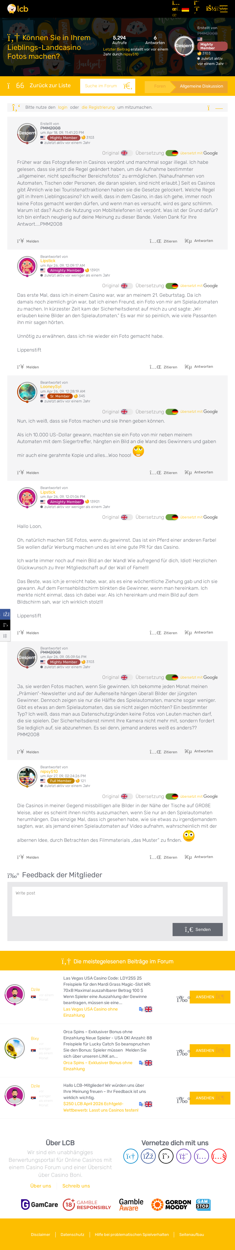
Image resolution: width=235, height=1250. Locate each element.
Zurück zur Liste (39, 85)
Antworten (203, 241)
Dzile (35, 989)
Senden (203, 929)
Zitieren (163, 241)
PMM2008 (207, 33)
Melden (28, 241)
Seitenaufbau (193, 1234)
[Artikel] (174, 9)
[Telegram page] (130, 1156)
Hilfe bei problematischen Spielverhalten (132, 1234)
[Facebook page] (148, 1156)
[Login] (210, 9)
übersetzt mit (199, 153)
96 (181, 1098)
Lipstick (47, 260)
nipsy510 (131, 54)
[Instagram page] (201, 1156)
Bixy (35, 1038)
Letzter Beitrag (117, 49)
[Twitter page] (166, 1156)
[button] (145, 1009)
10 (181, 1050)
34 (181, 997)
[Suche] (127, 86)
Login (62, 107)
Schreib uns (76, 1186)
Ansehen (210, 996)
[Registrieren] (197, 9)
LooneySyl (50, 386)
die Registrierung (98, 107)
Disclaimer (39, 1234)
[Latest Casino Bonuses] (17, 8)
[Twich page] (183, 1156)
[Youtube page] (218, 1156)
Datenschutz (72, 1234)
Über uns (40, 1186)
